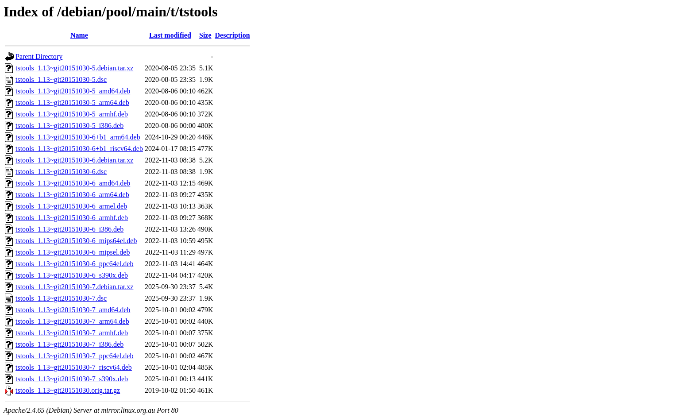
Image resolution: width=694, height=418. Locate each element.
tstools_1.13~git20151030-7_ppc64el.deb (74, 356)
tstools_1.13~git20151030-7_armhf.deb (71, 333)
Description (232, 35)
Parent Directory (38, 56)
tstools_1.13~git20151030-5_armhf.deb (71, 114)
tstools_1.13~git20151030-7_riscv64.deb (73, 367)
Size (205, 35)
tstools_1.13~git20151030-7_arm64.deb (72, 321)
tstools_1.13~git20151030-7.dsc (61, 298)
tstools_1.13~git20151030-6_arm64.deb (72, 194)
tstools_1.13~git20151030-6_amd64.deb (72, 183)
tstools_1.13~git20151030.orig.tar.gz (67, 390)
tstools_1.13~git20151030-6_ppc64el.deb (74, 263)
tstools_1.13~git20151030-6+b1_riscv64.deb (79, 148)
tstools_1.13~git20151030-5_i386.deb (69, 125)
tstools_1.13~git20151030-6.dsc (61, 171)
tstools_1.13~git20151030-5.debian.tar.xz (74, 68)
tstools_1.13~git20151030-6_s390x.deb (71, 275)
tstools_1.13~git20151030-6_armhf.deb (71, 217)
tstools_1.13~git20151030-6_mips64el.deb (76, 240)
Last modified (170, 35)
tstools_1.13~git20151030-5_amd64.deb (72, 91)
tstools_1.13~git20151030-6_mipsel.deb (72, 252)
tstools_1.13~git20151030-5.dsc (61, 79)
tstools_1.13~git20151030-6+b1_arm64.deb (77, 137)
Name (79, 35)
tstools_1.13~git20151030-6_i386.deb (69, 229)
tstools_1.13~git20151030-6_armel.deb (71, 206)
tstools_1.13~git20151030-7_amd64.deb (72, 310)
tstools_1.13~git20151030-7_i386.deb (69, 344)
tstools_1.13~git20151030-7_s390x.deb (71, 379)
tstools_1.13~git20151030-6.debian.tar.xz (74, 160)
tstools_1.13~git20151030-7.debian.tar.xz (74, 286)
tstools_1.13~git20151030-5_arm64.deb (72, 102)
